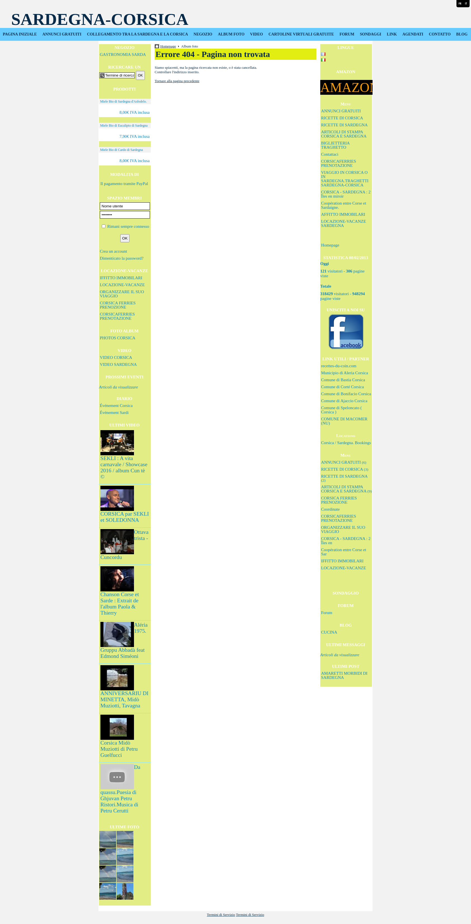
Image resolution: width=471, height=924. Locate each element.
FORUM (347, 34)
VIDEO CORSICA (116, 357)
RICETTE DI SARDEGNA (344, 125)
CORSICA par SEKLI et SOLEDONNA (124, 517)
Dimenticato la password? (121, 258)
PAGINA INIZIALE (20, 34)
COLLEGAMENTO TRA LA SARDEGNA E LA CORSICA (137, 34)
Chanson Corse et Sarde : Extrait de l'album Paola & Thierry (119, 603)
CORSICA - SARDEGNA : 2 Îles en (346, 540)
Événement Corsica (116, 405)
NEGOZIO (203, 34)
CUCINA (329, 632)
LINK (392, 34)
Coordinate (330, 509)
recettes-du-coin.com (338, 366)
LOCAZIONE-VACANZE (122, 285)
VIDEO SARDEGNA (118, 364)
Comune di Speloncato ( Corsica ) (341, 410)
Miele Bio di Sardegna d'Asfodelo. (123, 101)
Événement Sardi (114, 412)
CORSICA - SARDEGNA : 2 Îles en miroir (346, 194)
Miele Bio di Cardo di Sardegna (121, 149)
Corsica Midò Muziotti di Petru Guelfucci (119, 749)
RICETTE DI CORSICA (342, 118)
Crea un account (113, 251)
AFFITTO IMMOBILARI (343, 214)
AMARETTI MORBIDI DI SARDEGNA (344, 675)
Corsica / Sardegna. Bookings (346, 442)
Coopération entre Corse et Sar (343, 552)
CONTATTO (440, 34)
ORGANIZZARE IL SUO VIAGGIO (122, 294)
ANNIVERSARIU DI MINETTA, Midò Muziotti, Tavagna (124, 699)
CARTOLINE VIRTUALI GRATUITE (301, 34)
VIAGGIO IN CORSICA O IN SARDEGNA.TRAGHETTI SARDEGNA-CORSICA (345, 178)
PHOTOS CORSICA (117, 338)
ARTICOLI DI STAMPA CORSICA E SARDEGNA (344, 134)
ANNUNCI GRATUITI (62, 34)
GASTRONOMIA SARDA (123, 54)
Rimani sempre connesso (128, 226)
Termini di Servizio (221, 915)
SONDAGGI (370, 34)
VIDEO (256, 34)
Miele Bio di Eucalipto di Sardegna (124, 125)
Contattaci (329, 154)
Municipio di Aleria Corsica (344, 373)
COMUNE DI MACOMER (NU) (344, 421)
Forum (326, 612)
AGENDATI (412, 34)
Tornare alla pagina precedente (177, 81)
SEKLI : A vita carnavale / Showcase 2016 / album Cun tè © (123, 467)
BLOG (461, 34)
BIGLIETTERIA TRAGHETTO (335, 145)
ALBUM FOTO (231, 34)
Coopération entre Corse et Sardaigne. (343, 205)
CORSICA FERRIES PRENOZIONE (118, 305)
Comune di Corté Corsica (342, 387)
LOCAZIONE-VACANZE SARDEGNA (343, 223)
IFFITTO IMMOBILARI (121, 278)
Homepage (330, 245)
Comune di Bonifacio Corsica (346, 394)
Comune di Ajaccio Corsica (344, 401)
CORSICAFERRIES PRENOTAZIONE (117, 316)
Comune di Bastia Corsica (343, 380)
